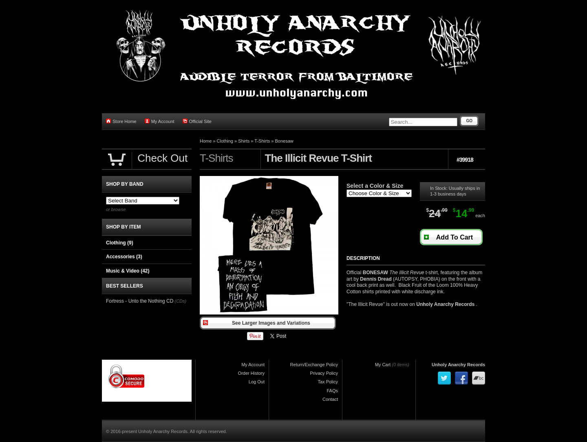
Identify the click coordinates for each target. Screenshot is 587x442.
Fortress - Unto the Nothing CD (139, 301)
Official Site (197, 121)
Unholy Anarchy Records (458, 364)
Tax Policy (328, 381)
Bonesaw (284, 141)
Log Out (257, 381)
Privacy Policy (324, 373)
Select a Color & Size (374, 186)
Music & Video (127, 271)
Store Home (121, 121)
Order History (251, 373)
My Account (159, 121)
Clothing (225, 141)
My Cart (383, 364)
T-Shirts (262, 141)
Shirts (243, 141)
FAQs (332, 390)
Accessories (124, 256)
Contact (330, 399)
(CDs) (180, 301)
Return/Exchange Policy (314, 364)
